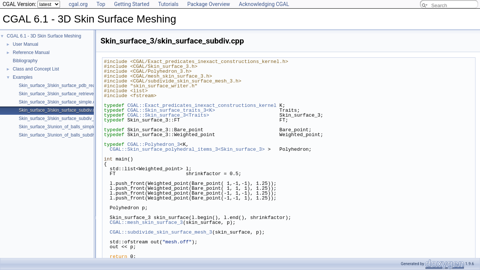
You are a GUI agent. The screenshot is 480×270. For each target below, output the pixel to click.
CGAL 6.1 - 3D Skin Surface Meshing (44, 36)
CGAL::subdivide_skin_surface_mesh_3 (161, 232)
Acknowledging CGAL (264, 4)
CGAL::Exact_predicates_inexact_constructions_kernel (201, 105)
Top (100, 4)
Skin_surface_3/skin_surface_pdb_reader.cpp (64, 85)
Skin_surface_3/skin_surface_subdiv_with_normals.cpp (74, 118)
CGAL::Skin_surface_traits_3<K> (171, 110)
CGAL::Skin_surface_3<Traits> (168, 115)
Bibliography (25, 60)
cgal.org (78, 4)
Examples (23, 77)
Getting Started (131, 4)
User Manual (25, 44)
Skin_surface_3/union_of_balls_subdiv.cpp (61, 135)
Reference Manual (31, 52)
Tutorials (168, 4)
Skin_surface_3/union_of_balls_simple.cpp (61, 126)
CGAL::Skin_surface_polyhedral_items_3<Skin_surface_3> (187, 149)
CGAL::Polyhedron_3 (153, 144)
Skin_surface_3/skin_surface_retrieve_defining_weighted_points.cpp (87, 93)
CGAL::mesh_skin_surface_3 (146, 222)
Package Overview (208, 4)
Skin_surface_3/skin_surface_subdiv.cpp (59, 110)
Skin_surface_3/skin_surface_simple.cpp (59, 102)
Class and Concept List (36, 69)
